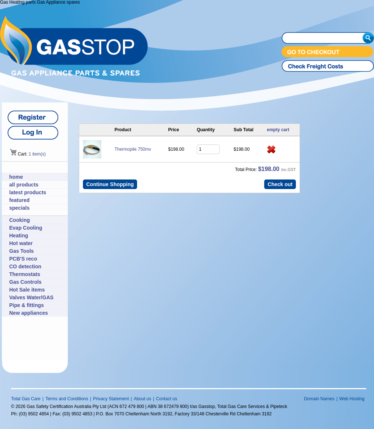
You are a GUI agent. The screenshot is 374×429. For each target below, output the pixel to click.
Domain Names (319, 398)
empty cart (278, 129)
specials (19, 207)
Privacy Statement (111, 398)
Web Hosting (351, 398)
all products (23, 184)
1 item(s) (37, 154)
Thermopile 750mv (133, 149)
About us (142, 398)
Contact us (166, 398)
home (16, 176)
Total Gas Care (26, 398)
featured (19, 200)
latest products (27, 192)
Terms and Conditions (66, 398)
